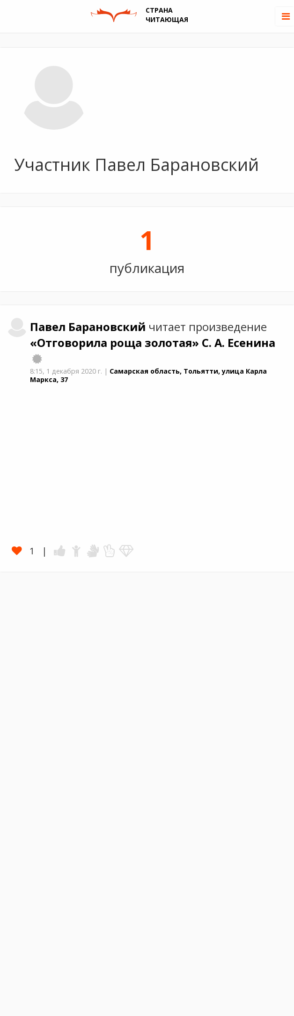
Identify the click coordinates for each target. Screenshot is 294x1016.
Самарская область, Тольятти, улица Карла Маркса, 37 (148, 375)
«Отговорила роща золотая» (116, 342)
